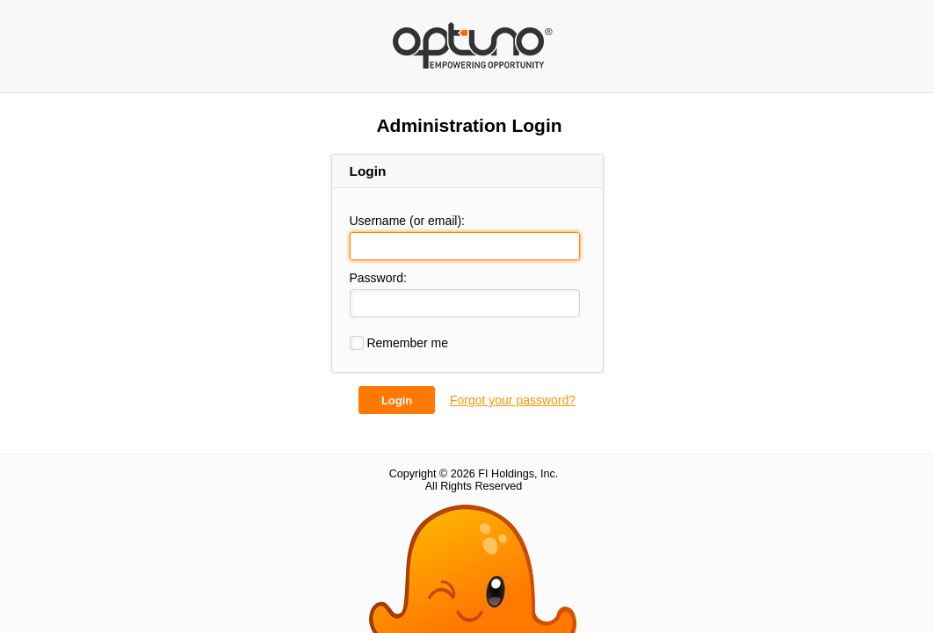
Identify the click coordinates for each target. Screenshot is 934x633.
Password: (378, 278)
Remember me (399, 343)
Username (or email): (407, 221)
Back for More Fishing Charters (473, 36)
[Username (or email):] (465, 246)
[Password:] (465, 303)
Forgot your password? (513, 400)
